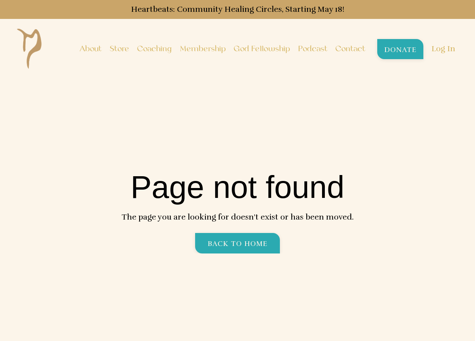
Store (119, 49)
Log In (443, 49)
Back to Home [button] (237, 243)
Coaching (154, 49)
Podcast (313, 49)
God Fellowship (262, 49)
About (91, 49)
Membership (203, 49)
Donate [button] (400, 49)
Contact (350, 49)
